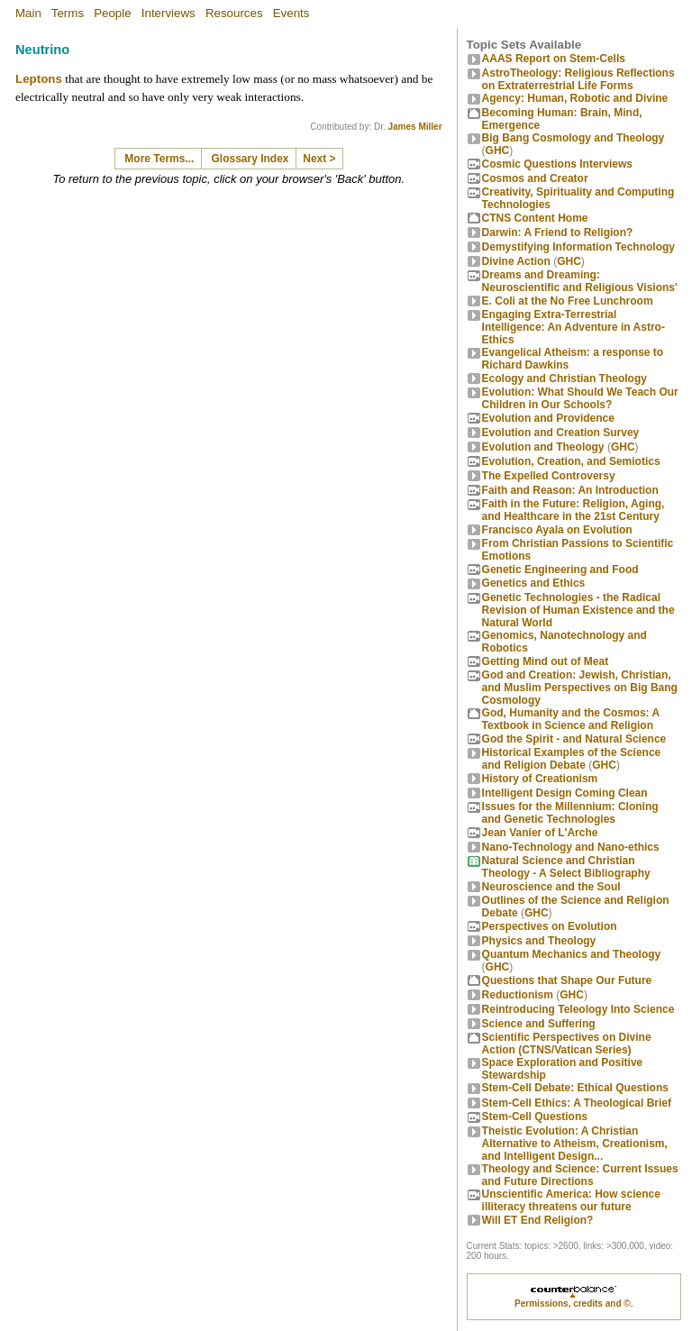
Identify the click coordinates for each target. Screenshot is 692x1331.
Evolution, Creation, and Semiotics (571, 461)
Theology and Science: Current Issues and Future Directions (580, 1175)
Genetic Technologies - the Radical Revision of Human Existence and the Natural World (578, 610)
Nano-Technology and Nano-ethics (571, 847)
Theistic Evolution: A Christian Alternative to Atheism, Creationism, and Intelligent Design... (575, 1143)
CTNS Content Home (535, 218)
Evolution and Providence (548, 418)
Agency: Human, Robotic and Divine (575, 98)
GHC (498, 150)
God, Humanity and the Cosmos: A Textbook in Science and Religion (571, 719)
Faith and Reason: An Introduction (570, 490)
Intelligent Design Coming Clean (565, 793)
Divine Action (516, 261)
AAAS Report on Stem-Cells (553, 58)
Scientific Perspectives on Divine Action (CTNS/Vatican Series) (566, 1043)
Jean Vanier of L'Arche (540, 832)
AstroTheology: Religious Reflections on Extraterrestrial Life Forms (578, 79)
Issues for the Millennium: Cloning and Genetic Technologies (570, 812)
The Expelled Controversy (548, 475)
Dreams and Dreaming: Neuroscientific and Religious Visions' (580, 281)
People (113, 13)
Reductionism (517, 995)
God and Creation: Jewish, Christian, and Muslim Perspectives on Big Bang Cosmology (580, 688)
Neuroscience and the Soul (551, 886)
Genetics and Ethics (534, 583)
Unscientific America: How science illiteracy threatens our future (571, 1200)
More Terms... (159, 158)
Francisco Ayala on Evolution (557, 530)
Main (28, 13)
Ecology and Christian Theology (564, 378)
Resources (234, 13)
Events (291, 13)
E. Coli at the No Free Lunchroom (567, 301)
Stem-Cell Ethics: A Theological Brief (576, 1103)
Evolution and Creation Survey (561, 432)
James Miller (415, 127)
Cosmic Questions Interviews (557, 164)
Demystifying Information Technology (578, 247)
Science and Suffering (539, 1023)
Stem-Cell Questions (534, 1116)
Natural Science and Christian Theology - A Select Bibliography (566, 867)
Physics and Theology (539, 940)
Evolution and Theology (543, 447)
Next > (319, 158)
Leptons (38, 79)
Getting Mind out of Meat (545, 661)
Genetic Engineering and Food (560, 569)
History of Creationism (540, 778)
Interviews (168, 13)
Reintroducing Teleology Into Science (578, 1009)
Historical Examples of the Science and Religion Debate (571, 758)
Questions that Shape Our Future (567, 980)
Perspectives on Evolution (549, 926)
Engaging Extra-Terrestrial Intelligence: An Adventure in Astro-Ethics (573, 327)
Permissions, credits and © (572, 1303)
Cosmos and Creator (535, 178)
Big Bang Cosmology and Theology (573, 138)
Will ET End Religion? (538, 1220)
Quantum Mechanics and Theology (571, 954)
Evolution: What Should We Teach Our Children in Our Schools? (580, 398)
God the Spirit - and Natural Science (574, 739)
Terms (67, 13)
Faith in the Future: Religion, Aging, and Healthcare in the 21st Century (573, 510)
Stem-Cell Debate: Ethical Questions (575, 1087)
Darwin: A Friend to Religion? (557, 232)
